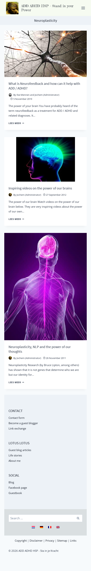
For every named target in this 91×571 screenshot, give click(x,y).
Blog (11, 482)
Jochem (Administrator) (29, 194)
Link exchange (17, 428)
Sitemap (62, 540)
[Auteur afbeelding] (10, 95)
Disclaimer (36, 540)
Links (73, 540)
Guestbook (15, 493)
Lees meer (16, 123)
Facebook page (18, 487)
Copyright (21, 540)
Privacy (49, 540)
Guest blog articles (20, 450)
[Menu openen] (83, 8)
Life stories (15, 455)
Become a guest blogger (23, 423)
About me (14, 460)
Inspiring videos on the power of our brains (40, 188)
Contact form (17, 418)
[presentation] (45, 54)
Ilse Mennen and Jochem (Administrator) (38, 94)
